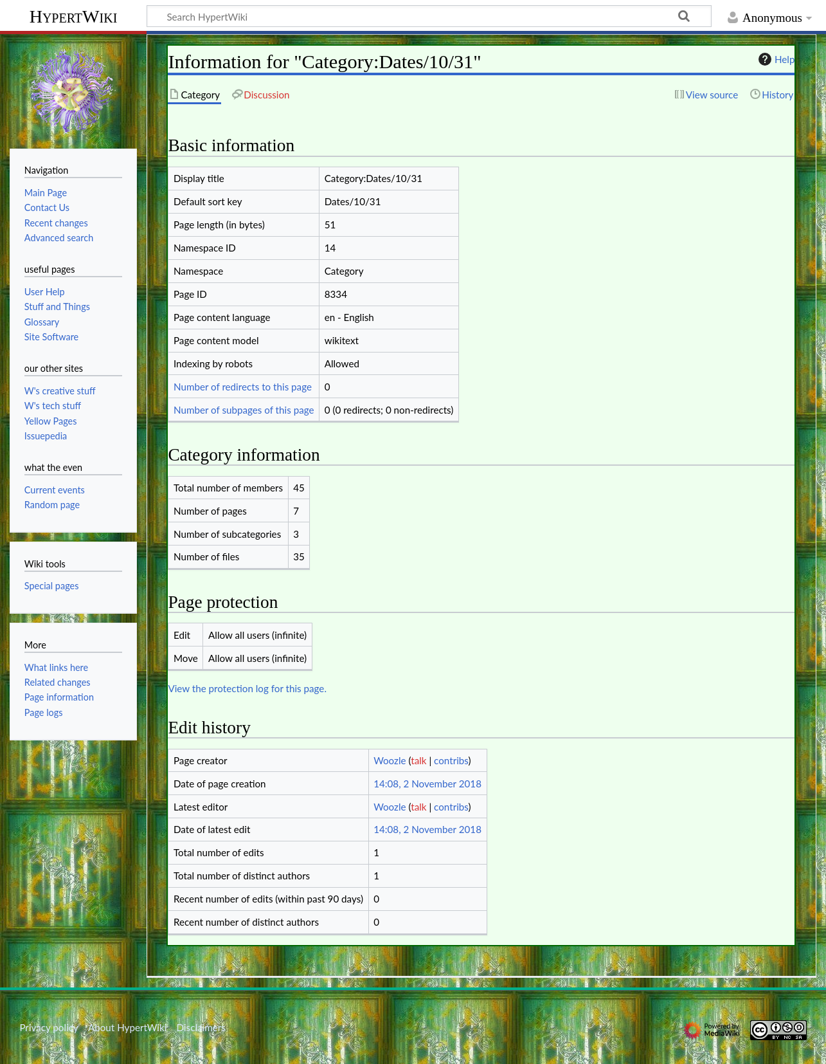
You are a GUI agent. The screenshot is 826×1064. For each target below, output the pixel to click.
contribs (451, 760)
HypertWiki (74, 16)
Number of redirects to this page (243, 386)
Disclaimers (201, 1027)
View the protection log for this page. (247, 688)
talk (418, 760)
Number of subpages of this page (244, 410)
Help (775, 59)
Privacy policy (48, 1027)
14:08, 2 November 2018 (427, 783)
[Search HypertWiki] (429, 16)
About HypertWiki (127, 1027)
